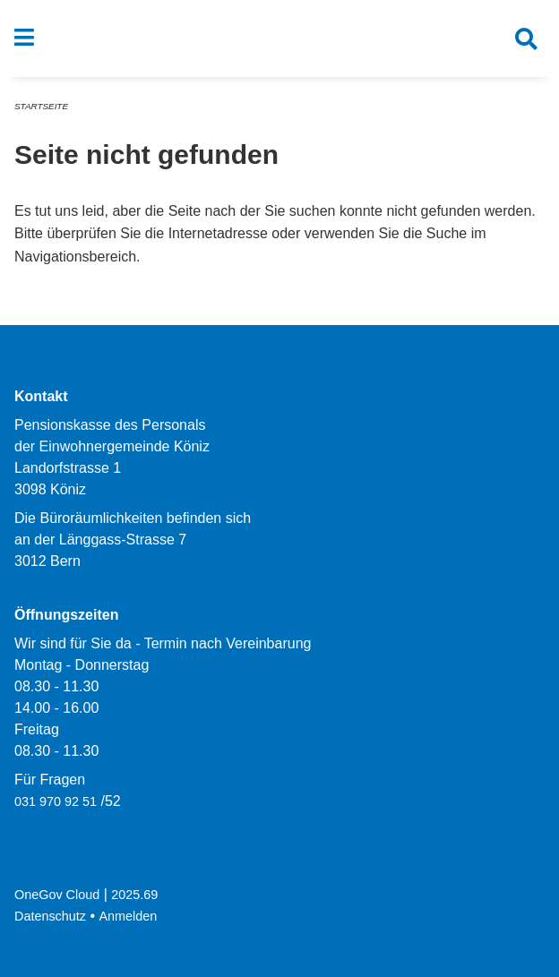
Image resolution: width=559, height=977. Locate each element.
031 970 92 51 (55, 801)
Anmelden (128, 916)
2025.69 (134, 894)
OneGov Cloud (56, 894)
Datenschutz (50, 916)
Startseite (41, 106)
